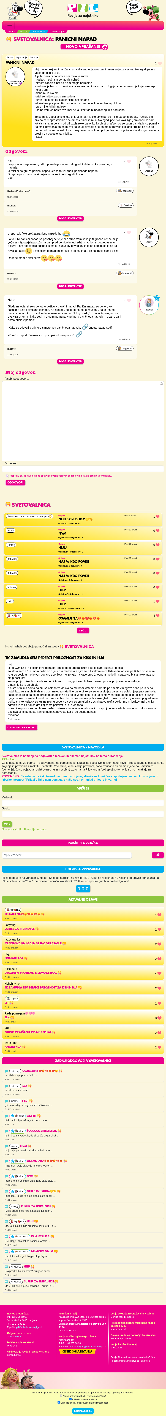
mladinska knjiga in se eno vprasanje (35, 943)
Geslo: (6, 808)
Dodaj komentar (70, 218)
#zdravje (34, 57)
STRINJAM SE (83, 1411)
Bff (9, 1003)
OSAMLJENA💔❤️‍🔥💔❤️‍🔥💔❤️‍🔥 (25, 914)
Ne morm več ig (44, 1251)
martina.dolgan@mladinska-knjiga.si (87, 1346)
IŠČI (158, 855)
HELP (29, 1266)
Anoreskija (15, 1047)
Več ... (83, 630)
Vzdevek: (7, 797)
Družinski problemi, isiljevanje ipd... (33, 973)
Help (27, 1101)
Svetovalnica (29, 39)
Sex (9, 1017)
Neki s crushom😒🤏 (44, 1191)
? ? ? (83, 888)
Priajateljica (16, 958)
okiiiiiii (34, 1116)
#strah (10, 57)
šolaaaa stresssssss (44, 1131)
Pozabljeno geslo (35, 829)
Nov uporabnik (12, 829)
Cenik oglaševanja (77, 1351)
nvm (25, 1146)
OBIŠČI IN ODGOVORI (21, 727)
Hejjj (32, 1221)
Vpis (7, 824)
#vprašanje (21, 57)
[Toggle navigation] (10, 25)
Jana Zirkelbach (15, 1336)
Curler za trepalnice (22, 929)
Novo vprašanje (83, 47)
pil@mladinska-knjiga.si (29, 1327)
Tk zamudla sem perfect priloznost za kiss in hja (43, 987)
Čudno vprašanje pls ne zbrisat (30, 1032)
